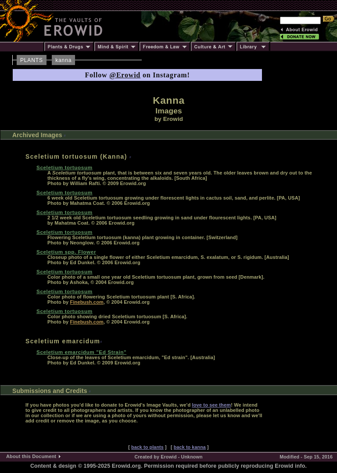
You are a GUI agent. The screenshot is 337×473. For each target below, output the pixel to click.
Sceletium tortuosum (64, 167)
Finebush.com (87, 302)
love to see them (211, 405)
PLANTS (31, 60)
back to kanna (190, 447)
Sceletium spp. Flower (66, 252)
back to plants (147, 447)
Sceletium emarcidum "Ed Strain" (81, 352)
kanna (63, 60)
